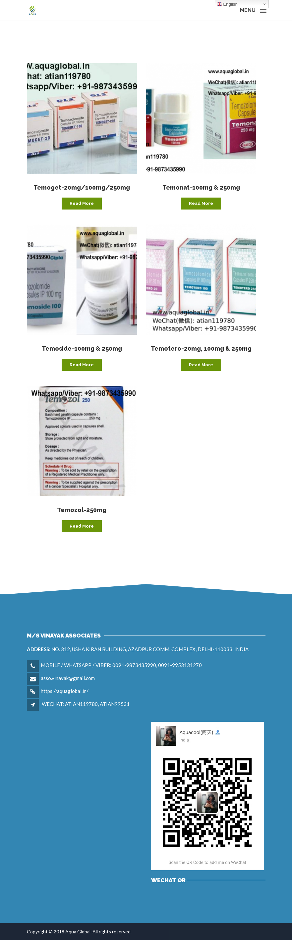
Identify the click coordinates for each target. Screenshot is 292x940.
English (227, 4)
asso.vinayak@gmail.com (68, 678)
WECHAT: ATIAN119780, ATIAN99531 (86, 704)
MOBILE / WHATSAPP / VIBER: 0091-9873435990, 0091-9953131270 (121, 665)
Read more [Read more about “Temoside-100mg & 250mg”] (82, 364)
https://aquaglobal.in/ (64, 691)
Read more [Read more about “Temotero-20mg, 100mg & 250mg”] (201, 364)
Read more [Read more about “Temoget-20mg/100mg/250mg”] (82, 203)
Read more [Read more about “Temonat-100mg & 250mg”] (201, 203)
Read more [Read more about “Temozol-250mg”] (82, 526)
